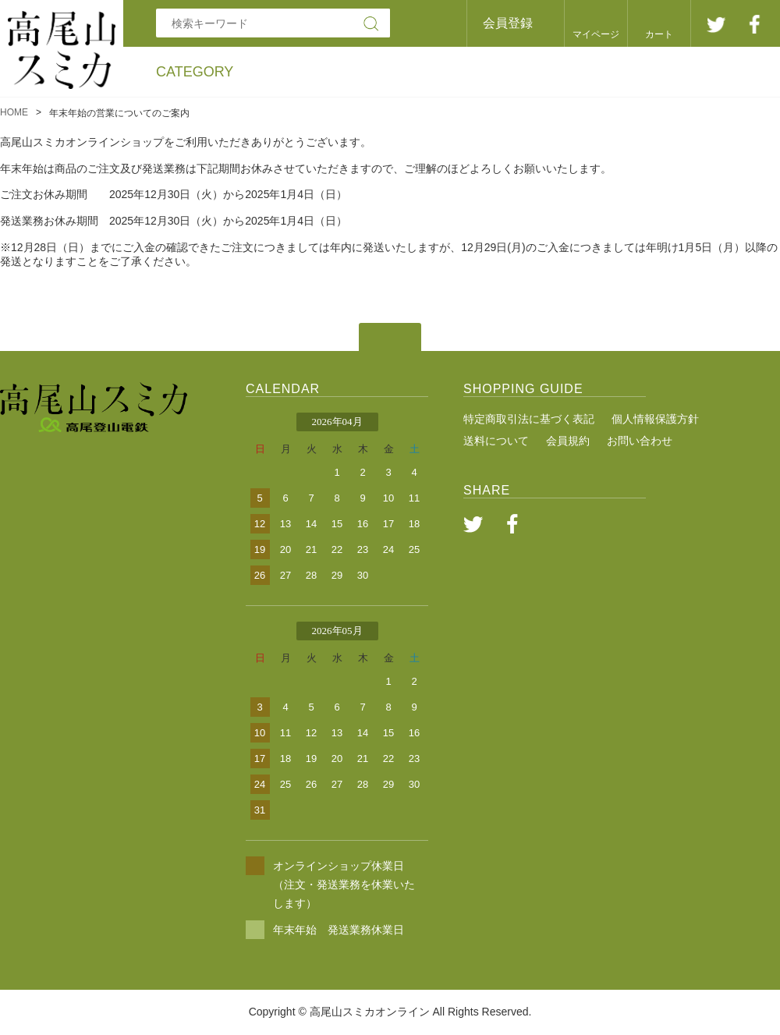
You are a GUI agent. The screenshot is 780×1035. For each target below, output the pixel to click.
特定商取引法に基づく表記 (528, 419)
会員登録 (508, 23)
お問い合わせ (639, 440)
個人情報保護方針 (655, 419)
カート (659, 34)
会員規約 (568, 440)
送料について (496, 440)
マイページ (596, 34)
